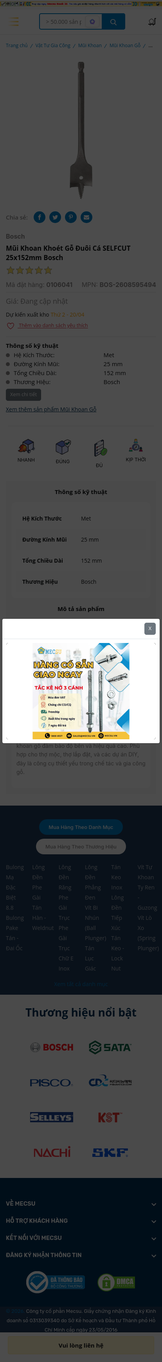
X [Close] (150, 628)
